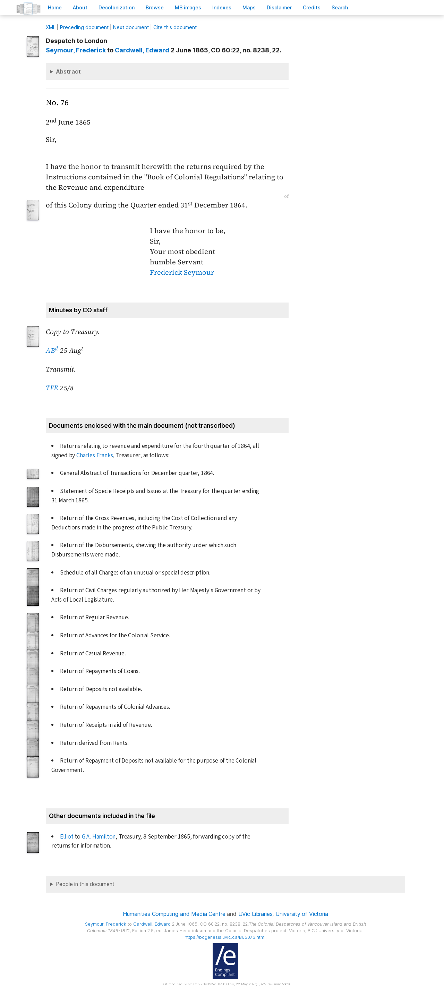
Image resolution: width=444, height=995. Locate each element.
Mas (249, 7)
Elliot (67, 836)
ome (55, 7)
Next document (131, 27)
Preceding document (84, 27)
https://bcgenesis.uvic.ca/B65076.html (225, 937)
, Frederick (76, 50)
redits (312, 7)
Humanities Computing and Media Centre (174, 913)
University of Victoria (301, 913)
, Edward (142, 50)
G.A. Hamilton (99, 836)
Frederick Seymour (182, 272)
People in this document (85, 884)
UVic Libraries (255, 913)
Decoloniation (117, 7)
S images (188, 7)
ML (51, 27)
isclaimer (279, 7)
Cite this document (175, 27)
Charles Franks (94, 455)
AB (52, 350)
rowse (155, 7)
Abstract (68, 71)
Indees (221, 7)
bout (80, 7)
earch (340, 7)
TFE (52, 388)
